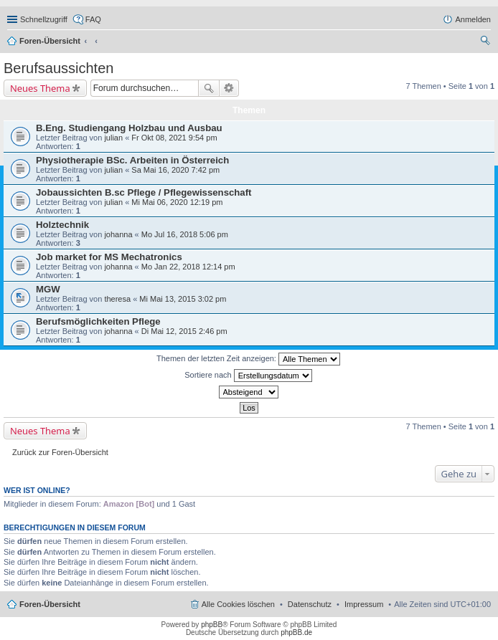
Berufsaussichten (58, 68)
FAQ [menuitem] (93, 19)
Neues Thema (40, 88)
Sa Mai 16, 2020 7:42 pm (175, 170)
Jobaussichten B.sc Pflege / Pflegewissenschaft (144, 192)
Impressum (363, 604)
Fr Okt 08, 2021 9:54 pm (174, 137)
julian (113, 137)
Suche (209, 88)
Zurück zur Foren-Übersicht (60, 452)
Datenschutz (310, 604)
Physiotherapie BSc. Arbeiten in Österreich (132, 160)
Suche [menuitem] (486, 42)
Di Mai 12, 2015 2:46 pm (184, 331)
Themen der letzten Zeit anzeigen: (248, 359)
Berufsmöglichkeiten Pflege (98, 321)
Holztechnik (62, 224)
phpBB (211, 625)
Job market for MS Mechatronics (109, 257)
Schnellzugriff (43, 19)
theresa (117, 299)
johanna (118, 234)
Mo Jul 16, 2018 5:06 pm (184, 234)
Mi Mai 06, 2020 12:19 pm (176, 202)
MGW (48, 289)
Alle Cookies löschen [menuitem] (238, 604)
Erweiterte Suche (229, 88)
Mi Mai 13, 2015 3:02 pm (182, 299)
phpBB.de (296, 632)
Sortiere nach (247, 375)
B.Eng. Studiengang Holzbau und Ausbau (129, 128)
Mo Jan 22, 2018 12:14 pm (188, 266)
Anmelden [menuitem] (473, 19)
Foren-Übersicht (49, 41)
